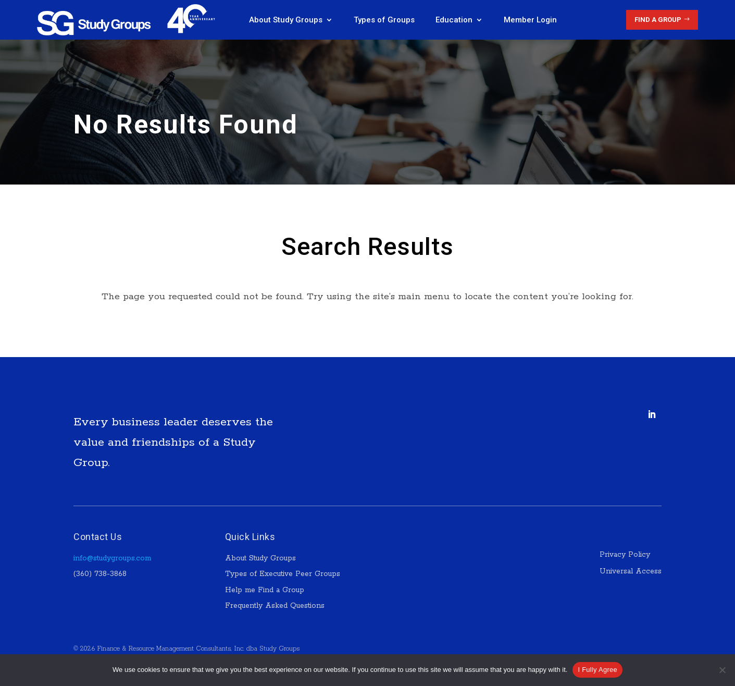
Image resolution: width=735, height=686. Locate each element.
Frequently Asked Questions (275, 605)
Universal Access (631, 571)
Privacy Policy (626, 554)
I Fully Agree (597, 669)
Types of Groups (384, 19)
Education (453, 19)
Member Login (530, 19)
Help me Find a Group (264, 590)
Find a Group (657, 19)
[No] (722, 670)
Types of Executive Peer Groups (282, 574)
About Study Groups (285, 19)
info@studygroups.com (112, 558)
